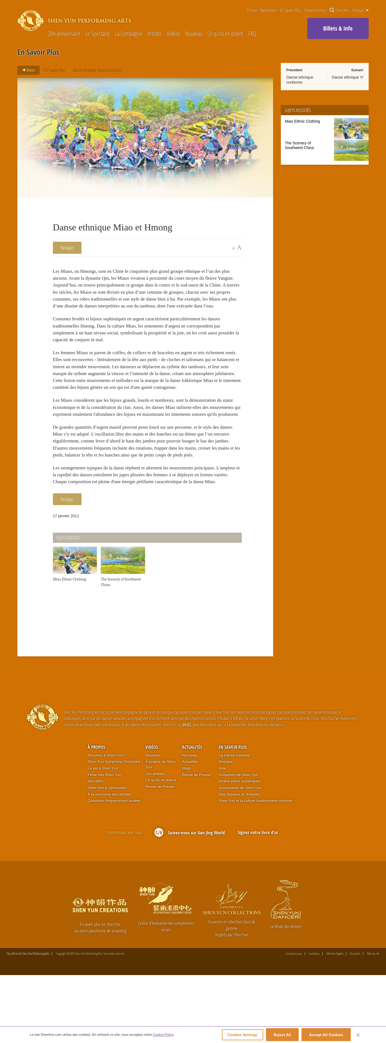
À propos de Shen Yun (160, 832)
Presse (252, 10)
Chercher (339, 10)
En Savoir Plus (290, 10)
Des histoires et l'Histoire (239, 862)
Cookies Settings (240, 1035)
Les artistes (155, 841)
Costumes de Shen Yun (238, 842)
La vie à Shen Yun (103, 836)
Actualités (192, 815)
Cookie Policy (163, 1035)
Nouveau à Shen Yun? (106, 823)
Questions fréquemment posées (114, 868)
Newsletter (268, 10)
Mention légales (335, 1021)
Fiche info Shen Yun (104, 842)
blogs (186, 836)
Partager (67, 247)
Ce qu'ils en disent (225, 33)
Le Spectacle (97, 33)
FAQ (252, 33)
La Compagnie (129, 33)
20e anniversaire (64, 33)
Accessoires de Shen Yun (240, 855)
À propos (96, 815)
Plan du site (373, 1021)
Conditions (314, 1021)
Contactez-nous (315, 10)
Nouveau (193, 33)
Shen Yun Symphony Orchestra (114, 829)
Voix (222, 836)
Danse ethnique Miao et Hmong (97, 70)
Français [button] (360, 10)
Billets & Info (337, 28)
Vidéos (173, 33)
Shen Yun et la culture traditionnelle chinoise (255, 868)
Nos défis (95, 849)
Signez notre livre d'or (258, 900)
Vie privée (355, 1021)
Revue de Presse (159, 854)
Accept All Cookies (326, 1035)
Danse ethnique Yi (347, 77)
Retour (27, 70)
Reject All (282, 1035)
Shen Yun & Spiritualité (107, 855)
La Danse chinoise (234, 823)
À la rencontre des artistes (109, 862)
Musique (226, 829)
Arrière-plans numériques (240, 849)
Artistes (155, 33)
